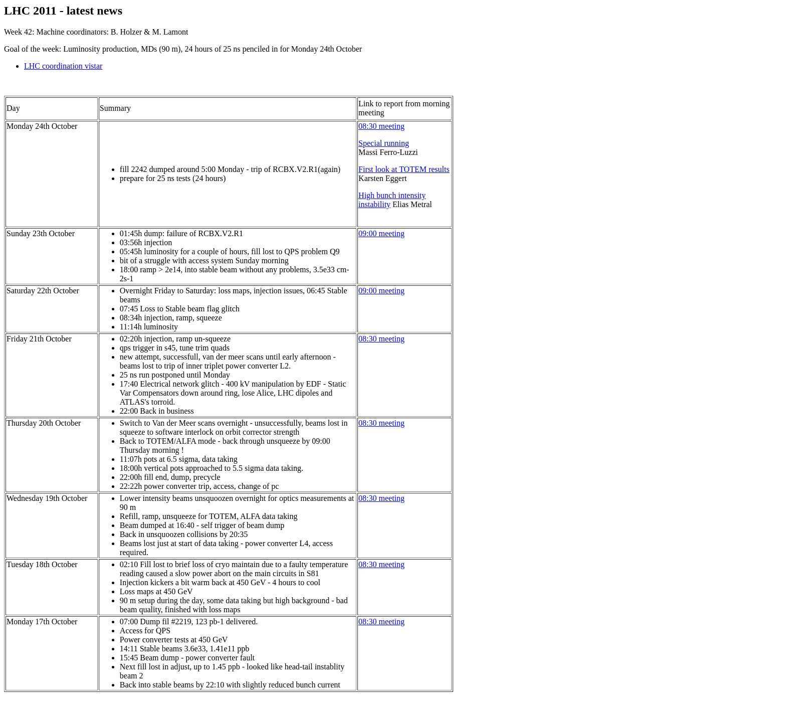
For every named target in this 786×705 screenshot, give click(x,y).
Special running (383, 143)
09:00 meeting (381, 233)
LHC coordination (63, 66)
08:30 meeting (381, 126)
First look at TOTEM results (404, 169)
